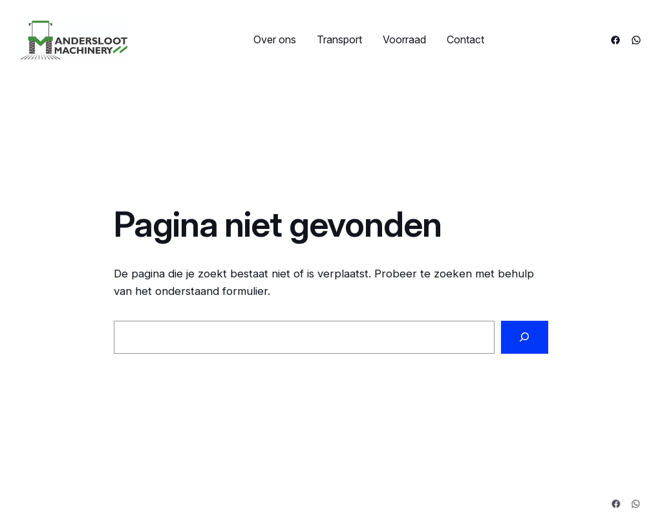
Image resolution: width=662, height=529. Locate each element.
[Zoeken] (524, 337)
